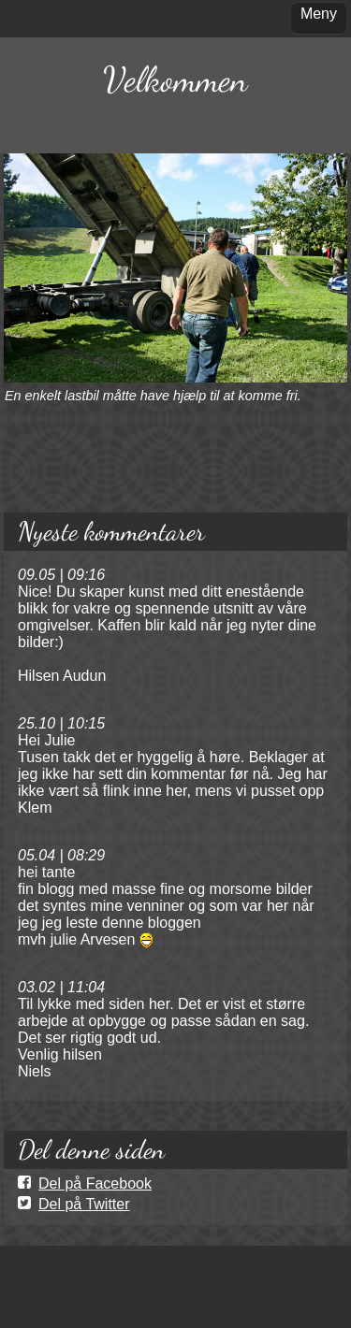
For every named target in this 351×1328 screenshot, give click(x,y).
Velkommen (175, 79)
